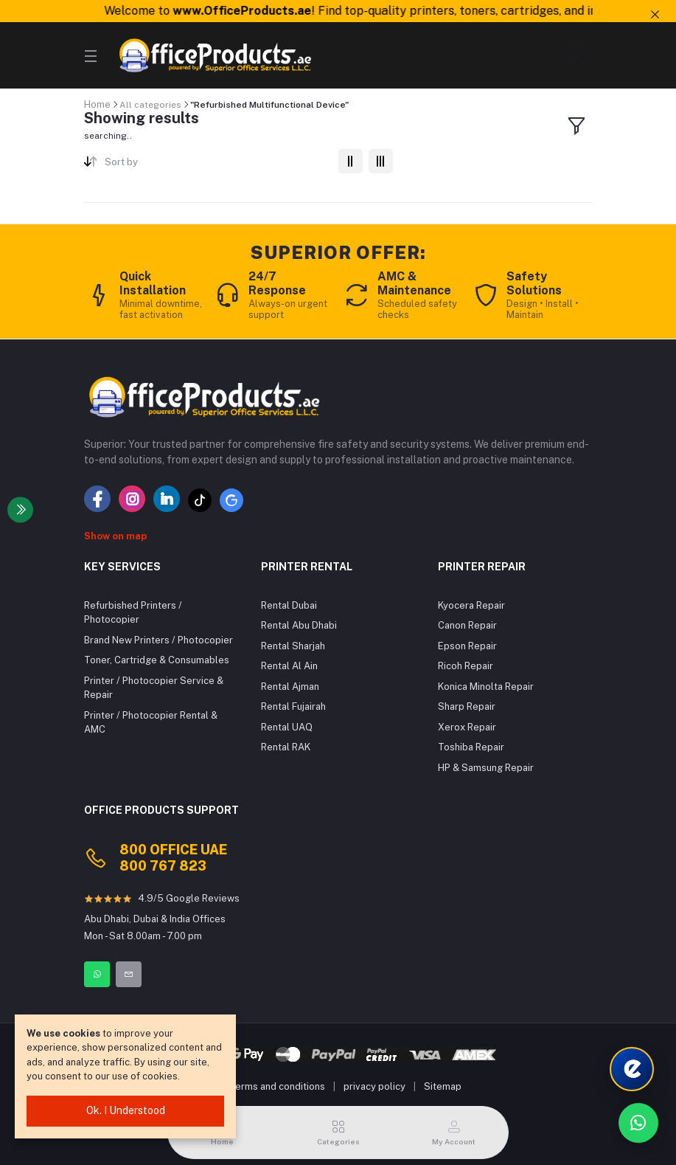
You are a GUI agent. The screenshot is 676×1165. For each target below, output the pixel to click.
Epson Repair (467, 645)
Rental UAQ (287, 727)
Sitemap (442, 1086)
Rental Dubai (289, 605)
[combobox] (216, 165)
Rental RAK (285, 747)
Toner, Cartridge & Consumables (156, 660)
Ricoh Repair (465, 665)
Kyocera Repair (471, 605)
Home (97, 104)
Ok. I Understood (125, 1110)
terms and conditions (278, 1086)
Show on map (115, 536)
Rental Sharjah (293, 645)
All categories (150, 105)
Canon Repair (467, 625)
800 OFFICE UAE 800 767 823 (173, 858)
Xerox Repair (467, 727)
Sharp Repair (466, 706)
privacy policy (374, 1086)
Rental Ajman (290, 686)
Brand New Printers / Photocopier (158, 640)
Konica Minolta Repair (486, 686)
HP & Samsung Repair (486, 767)
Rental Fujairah (293, 706)
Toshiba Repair (471, 747)
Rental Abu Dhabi (299, 625)
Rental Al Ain (289, 665)
